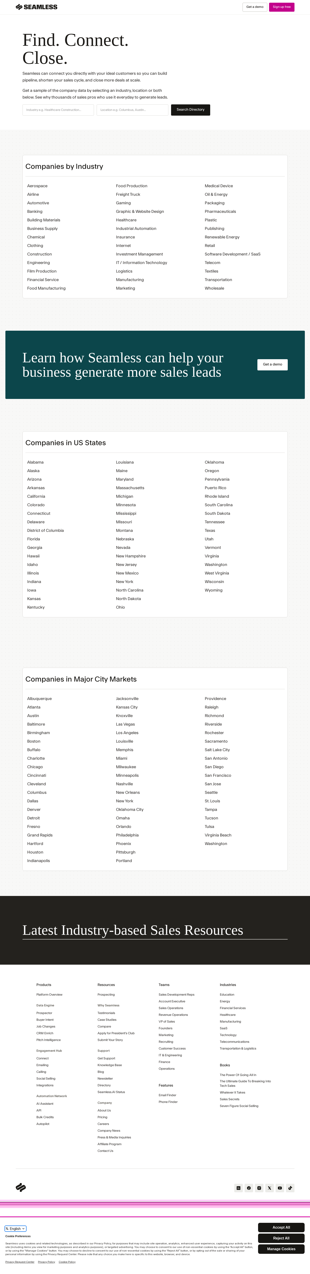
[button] (58, 110)
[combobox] (58, 110)
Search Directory (191, 109)
